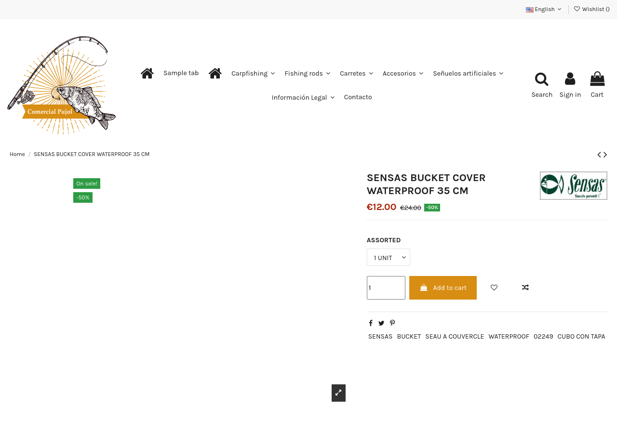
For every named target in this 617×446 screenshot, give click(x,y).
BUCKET (409, 336)
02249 (543, 336)
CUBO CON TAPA (581, 336)
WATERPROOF (508, 336)
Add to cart (443, 288)
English (544, 9)
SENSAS (380, 336)
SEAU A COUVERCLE (454, 336)
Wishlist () (592, 9)
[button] (181, 73)
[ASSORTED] (388, 257)
